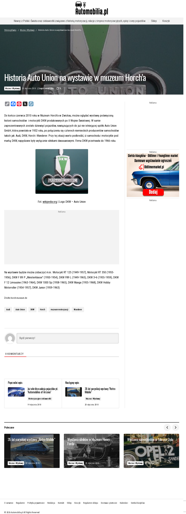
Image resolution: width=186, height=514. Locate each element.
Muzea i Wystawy (27, 30)
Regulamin (20, 503)
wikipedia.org (50, 201)
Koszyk (166, 21)
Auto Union (20, 309)
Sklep (154, 21)
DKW (32, 309)
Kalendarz (124, 503)
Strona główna (10, 30)
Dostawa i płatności (109, 503)
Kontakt (61, 503)
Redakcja (51, 503)
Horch (42, 309)
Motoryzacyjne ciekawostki (39, 399)
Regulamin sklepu (90, 503)
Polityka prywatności (35, 503)
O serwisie (8, 503)
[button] (167, 427)
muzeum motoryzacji (59, 309)
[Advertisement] (33, 237)
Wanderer (78, 309)
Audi (8, 309)
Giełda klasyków (137, 503)
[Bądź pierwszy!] (67, 338)
